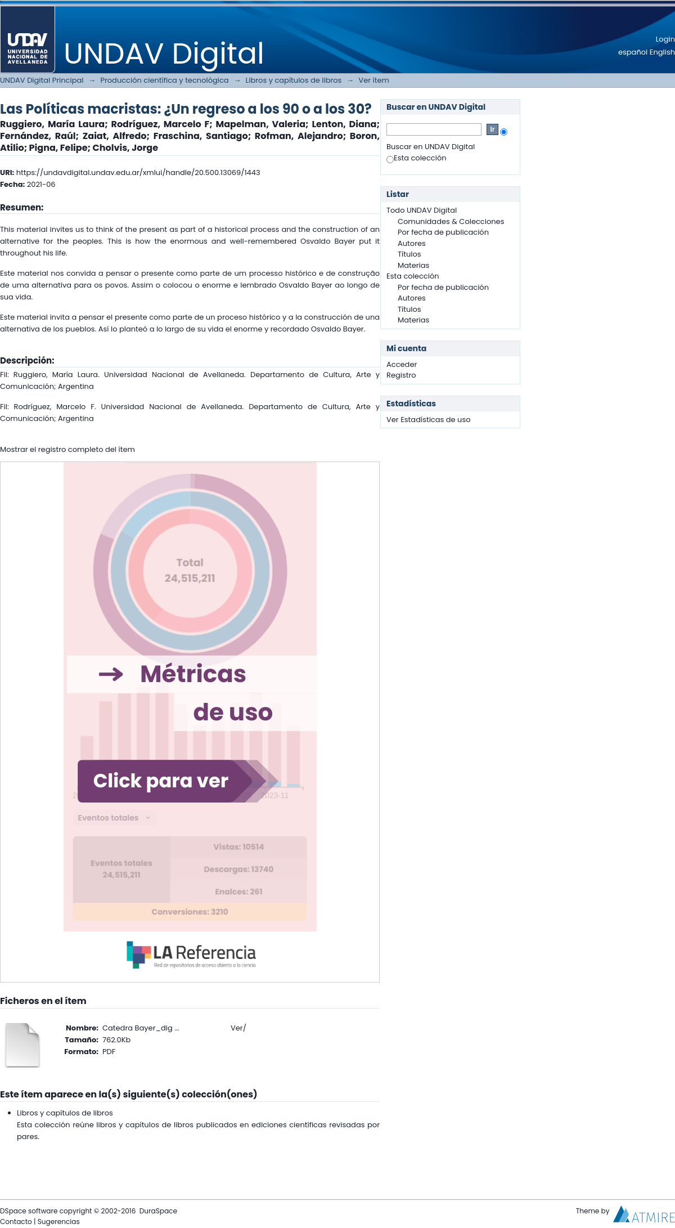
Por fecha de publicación (443, 232)
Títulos (409, 254)
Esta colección (416, 158)
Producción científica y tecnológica (164, 80)
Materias (413, 265)
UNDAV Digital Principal (41, 80)
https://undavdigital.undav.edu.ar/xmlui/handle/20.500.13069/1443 (138, 172)
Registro (401, 375)
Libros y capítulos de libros (294, 80)
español (632, 52)
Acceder (401, 364)
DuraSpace (158, 1211)
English (662, 52)
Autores (412, 243)
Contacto (16, 1221)
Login (665, 39)
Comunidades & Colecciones (451, 221)
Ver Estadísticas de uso (428, 419)
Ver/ (238, 1028)
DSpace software (28, 1211)
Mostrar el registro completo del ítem (67, 449)
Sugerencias (59, 1221)
